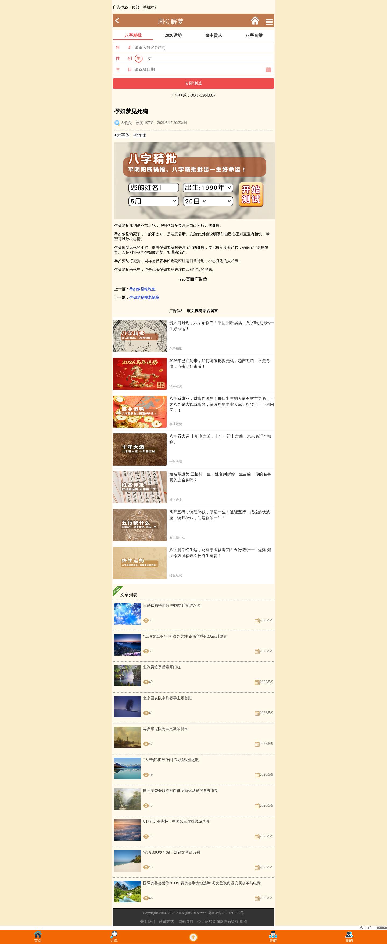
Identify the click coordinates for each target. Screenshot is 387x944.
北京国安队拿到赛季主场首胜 (167, 698)
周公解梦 (171, 21)
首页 (38, 939)
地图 (243, 922)
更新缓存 (231, 922)
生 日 (124, 69)
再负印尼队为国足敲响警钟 (165, 729)
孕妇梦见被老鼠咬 (144, 297)
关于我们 (147, 922)
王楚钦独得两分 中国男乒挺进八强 (171, 605)
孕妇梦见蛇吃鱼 (142, 289)
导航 (273, 939)
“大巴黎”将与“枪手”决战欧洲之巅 (171, 760)
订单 (114, 939)
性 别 (124, 58)
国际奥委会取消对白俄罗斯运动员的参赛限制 (180, 791)
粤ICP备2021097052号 (226, 913)
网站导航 (186, 922)
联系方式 (166, 922)
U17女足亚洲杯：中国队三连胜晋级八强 (176, 821)
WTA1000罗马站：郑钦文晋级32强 (171, 852)
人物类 (126, 123)
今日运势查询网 (210, 922)
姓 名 (124, 47)
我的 (349, 939)
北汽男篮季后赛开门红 (162, 667)
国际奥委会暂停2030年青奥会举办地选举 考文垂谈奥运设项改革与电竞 (202, 883)
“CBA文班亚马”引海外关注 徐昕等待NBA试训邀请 (185, 636)
